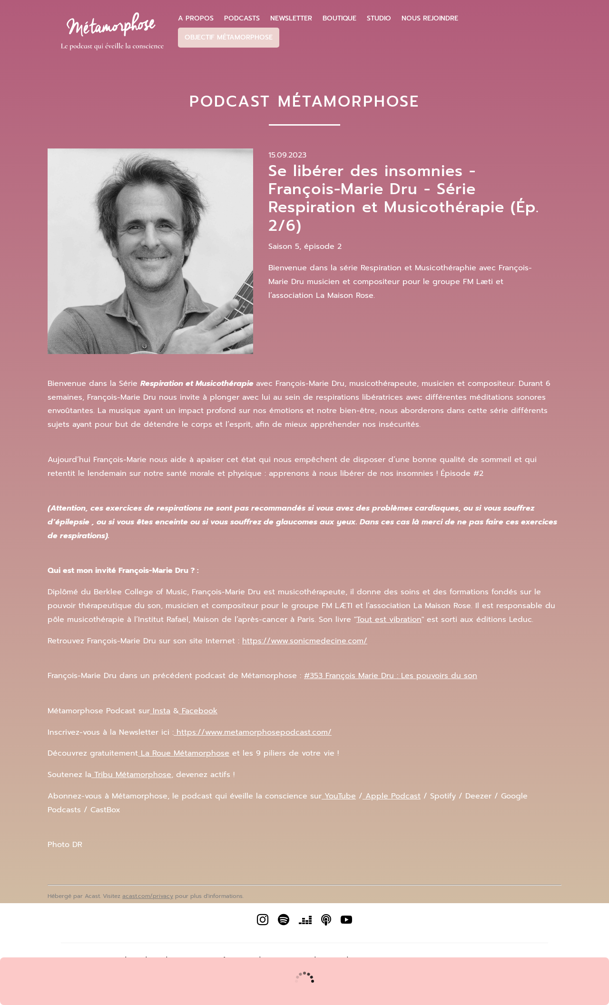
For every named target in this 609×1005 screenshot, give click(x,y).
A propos (196, 18)
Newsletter (291, 18)
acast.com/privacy (147, 896)
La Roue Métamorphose (183, 753)
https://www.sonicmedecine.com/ (304, 641)
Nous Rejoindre (430, 18)
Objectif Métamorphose (229, 37)
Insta (160, 711)
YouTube (339, 796)
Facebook (198, 711)
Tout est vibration (389, 619)
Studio (379, 18)
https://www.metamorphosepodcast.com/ (253, 732)
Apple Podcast (392, 796)
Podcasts (242, 18)
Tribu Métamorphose (131, 774)
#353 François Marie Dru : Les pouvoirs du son (390, 675)
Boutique (339, 18)
